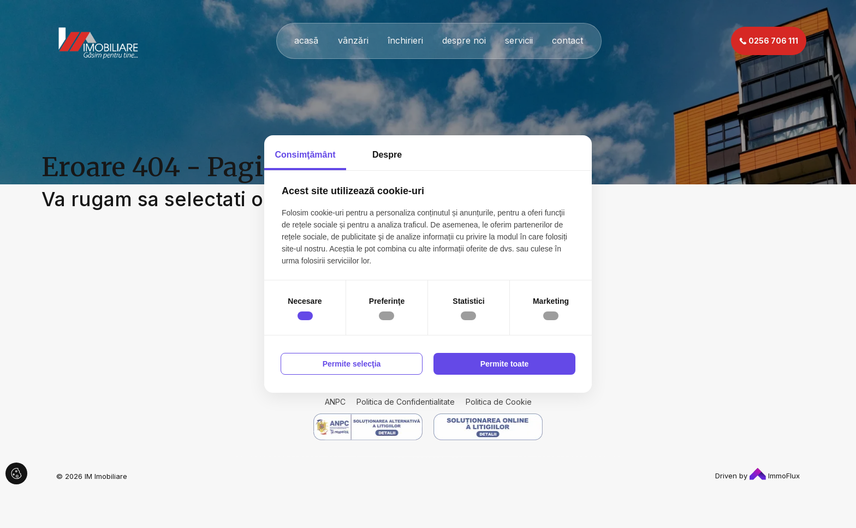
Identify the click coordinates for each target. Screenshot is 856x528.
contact (567, 40)
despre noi (464, 40)
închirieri (405, 40)
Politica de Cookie (499, 401)
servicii (519, 40)
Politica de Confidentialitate (405, 401)
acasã (306, 40)
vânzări (353, 40)
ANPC (335, 401)
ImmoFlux (775, 475)
